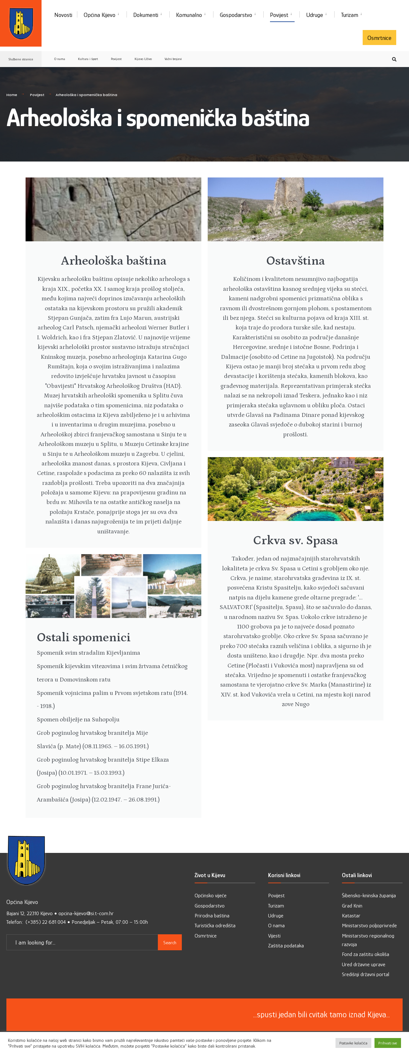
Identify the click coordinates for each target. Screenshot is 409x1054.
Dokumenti (145, 14)
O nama (59, 59)
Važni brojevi (173, 59)
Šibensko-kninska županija (369, 897)
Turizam (349, 14)
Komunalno (189, 14)
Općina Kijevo (99, 14)
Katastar (351, 917)
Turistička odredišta (215, 927)
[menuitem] (102, 13)
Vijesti (274, 937)
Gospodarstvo (236, 14)
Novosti (63, 14)
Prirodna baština (212, 917)
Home (11, 94)
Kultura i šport (88, 59)
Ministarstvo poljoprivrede (369, 927)
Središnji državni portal (365, 976)
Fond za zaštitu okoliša (365, 955)
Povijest (279, 14)
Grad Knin (352, 907)
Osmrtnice (379, 37)
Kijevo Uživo (143, 59)
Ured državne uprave (363, 965)
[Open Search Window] (393, 59)
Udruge (314, 14)
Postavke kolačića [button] (353, 1043)
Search (169, 942)
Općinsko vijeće (211, 897)
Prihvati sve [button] (387, 1043)
